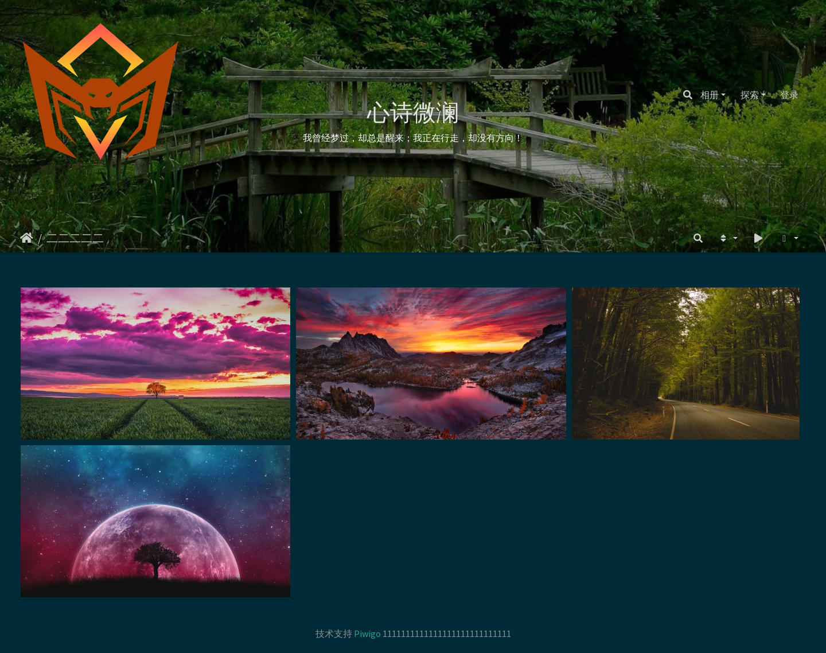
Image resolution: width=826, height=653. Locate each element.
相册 (709, 94)
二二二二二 (75, 238)
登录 (789, 94)
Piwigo (367, 633)
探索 (750, 94)
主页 (26, 238)
